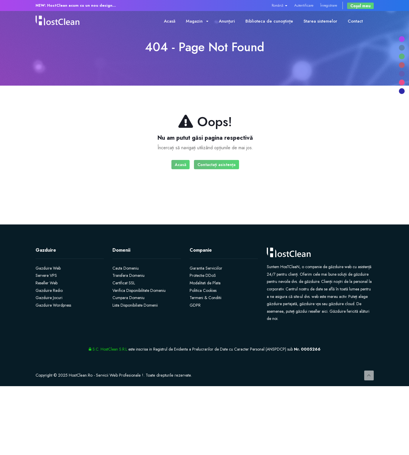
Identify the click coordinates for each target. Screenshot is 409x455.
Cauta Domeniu (125, 268)
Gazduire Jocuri (49, 298)
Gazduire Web (48, 268)
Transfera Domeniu (128, 275)
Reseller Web (47, 283)
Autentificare (303, 5)
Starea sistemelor (320, 21)
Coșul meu (360, 6)
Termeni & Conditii (205, 298)
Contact (355, 21)
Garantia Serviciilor (206, 268)
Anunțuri (227, 21)
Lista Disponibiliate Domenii (135, 305)
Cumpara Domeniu (128, 298)
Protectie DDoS (203, 275)
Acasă (169, 21)
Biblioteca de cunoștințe (269, 21)
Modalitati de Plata (205, 283)
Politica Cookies (203, 290)
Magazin (197, 21)
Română (279, 5)
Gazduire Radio (49, 290)
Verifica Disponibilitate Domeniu (139, 290)
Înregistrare (328, 5)
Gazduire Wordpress (53, 305)
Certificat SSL (123, 283)
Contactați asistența (216, 164)
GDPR (195, 305)
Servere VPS (46, 275)
